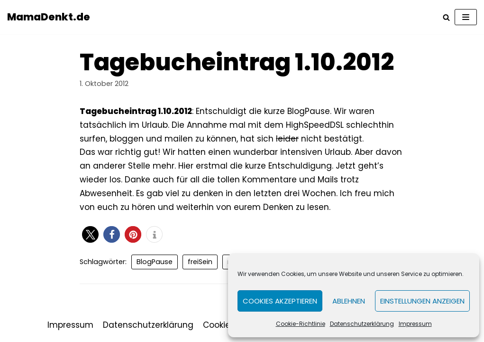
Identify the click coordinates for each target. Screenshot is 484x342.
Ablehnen (348, 301)
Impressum (415, 324)
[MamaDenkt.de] (48, 17)
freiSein (200, 261)
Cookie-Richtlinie (300, 324)
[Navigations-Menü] (466, 17)
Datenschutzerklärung (362, 324)
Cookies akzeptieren (280, 301)
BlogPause (155, 261)
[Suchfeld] (446, 17)
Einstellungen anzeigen (422, 301)
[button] (90, 234)
